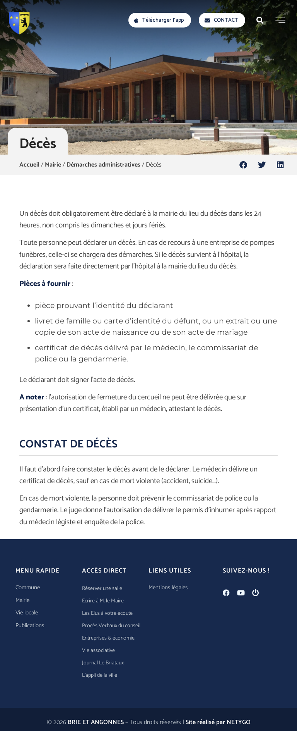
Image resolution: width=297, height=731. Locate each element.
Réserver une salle (102, 588)
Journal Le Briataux (103, 663)
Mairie (53, 165)
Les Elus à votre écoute (107, 613)
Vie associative (98, 650)
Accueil (29, 165)
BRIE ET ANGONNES (96, 722)
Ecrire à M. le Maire (103, 601)
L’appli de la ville (99, 675)
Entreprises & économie (108, 638)
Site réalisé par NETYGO (218, 722)
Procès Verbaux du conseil (111, 625)
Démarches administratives (103, 165)
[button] (260, 20)
